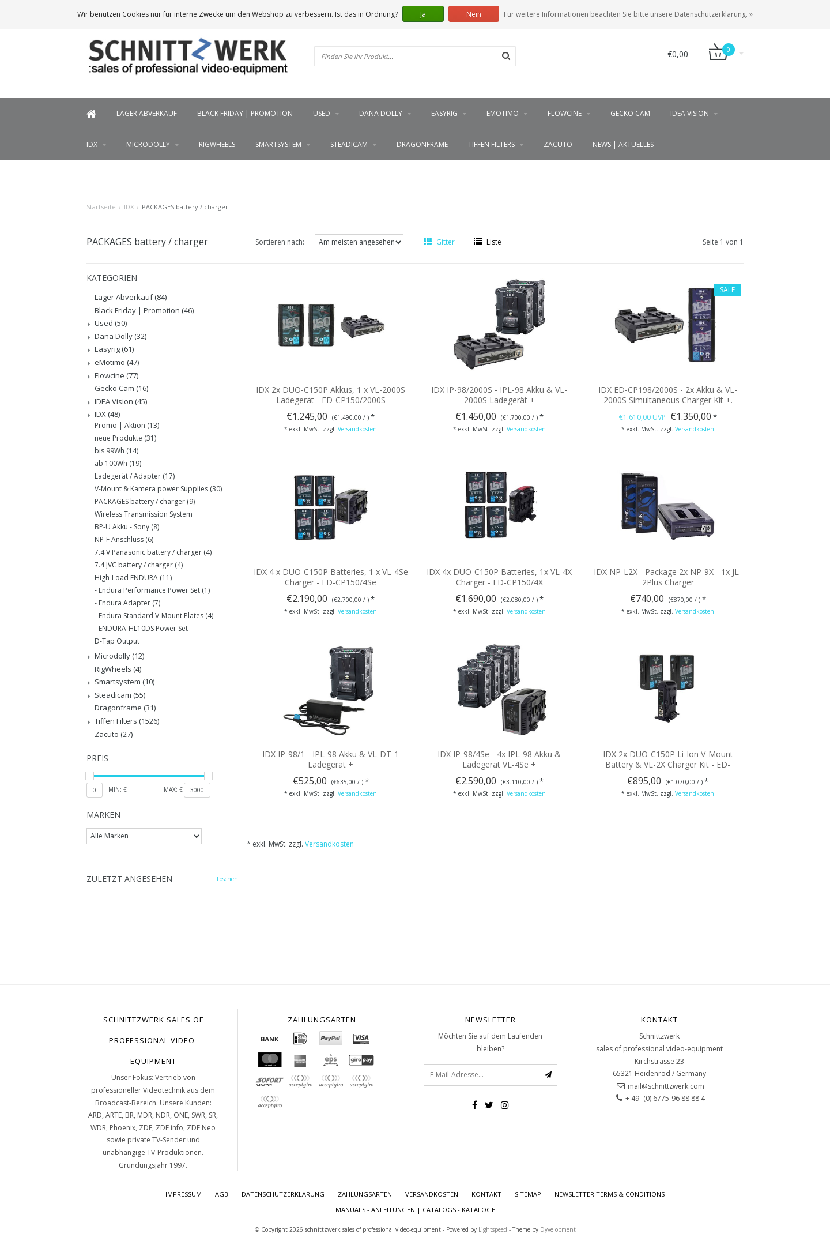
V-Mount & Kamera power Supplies (158, 489)
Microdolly (148, 144)
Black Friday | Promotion (245, 113)
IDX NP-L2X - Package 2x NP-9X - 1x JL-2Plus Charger (668, 577)
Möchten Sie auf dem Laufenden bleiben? (490, 1042)
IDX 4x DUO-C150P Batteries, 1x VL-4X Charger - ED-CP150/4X (499, 577)
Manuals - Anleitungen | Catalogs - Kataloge (415, 1209)
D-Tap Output (117, 641)
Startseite (101, 206)
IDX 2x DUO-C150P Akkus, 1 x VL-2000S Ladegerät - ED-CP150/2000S (330, 394)
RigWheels (217, 144)
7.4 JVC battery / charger (139, 565)
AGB (221, 1194)
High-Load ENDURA (133, 577)
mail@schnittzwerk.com (666, 1086)
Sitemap (528, 1194)
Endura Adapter (129, 603)
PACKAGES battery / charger (185, 206)
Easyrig (444, 113)
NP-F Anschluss (124, 539)
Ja (423, 14)
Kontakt (486, 1194)
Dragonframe (422, 144)
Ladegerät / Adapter (135, 476)
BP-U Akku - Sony (127, 527)
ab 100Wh (118, 463)
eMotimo (502, 113)
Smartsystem (278, 144)
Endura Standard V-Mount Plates (156, 615)
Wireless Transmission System (144, 514)
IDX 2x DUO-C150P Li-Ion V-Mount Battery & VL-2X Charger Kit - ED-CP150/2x (668, 764)
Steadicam (349, 144)
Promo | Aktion (127, 425)
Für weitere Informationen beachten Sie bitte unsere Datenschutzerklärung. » (628, 14)
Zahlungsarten (365, 1194)
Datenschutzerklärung (283, 1194)
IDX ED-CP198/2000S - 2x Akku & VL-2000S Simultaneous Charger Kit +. (667, 394)
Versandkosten (357, 429)
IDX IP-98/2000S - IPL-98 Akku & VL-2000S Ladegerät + (499, 394)
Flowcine (565, 113)
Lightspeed (492, 1229)
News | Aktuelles (623, 144)
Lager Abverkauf (146, 113)
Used (321, 113)
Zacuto (558, 144)
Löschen (227, 879)
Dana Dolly (380, 113)
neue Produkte (125, 438)
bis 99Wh (116, 451)
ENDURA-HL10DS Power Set (143, 628)
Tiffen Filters (491, 144)
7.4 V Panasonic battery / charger (153, 552)
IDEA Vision (689, 113)
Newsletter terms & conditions (609, 1194)
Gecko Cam (630, 113)
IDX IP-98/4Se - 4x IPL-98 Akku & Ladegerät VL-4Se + (499, 759)
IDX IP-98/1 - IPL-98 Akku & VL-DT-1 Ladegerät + (330, 759)
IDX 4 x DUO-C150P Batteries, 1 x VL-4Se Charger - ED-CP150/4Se (331, 577)
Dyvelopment (558, 1229)
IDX (91, 144)
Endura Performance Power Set (154, 590)
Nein (473, 14)
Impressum (183, 1194)
